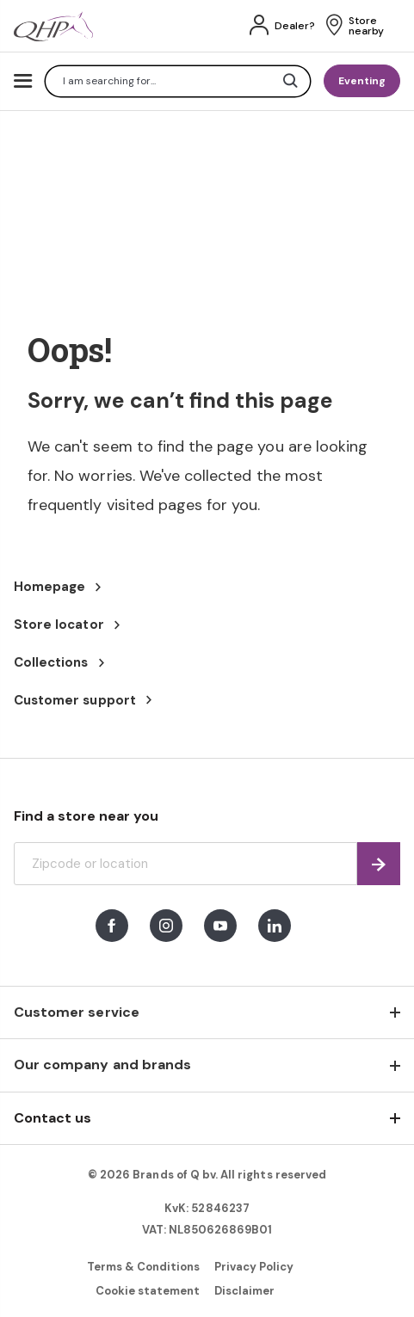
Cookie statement (148, 1290)
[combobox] (178, 81)
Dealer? (295, 26)
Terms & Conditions (144, 1266)
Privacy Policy (254, 1266)
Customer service (76, 1012)
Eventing (362, 81)
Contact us (52, 1118)
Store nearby (366, 25)
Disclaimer (244, 1290)
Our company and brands (102, 1064)
